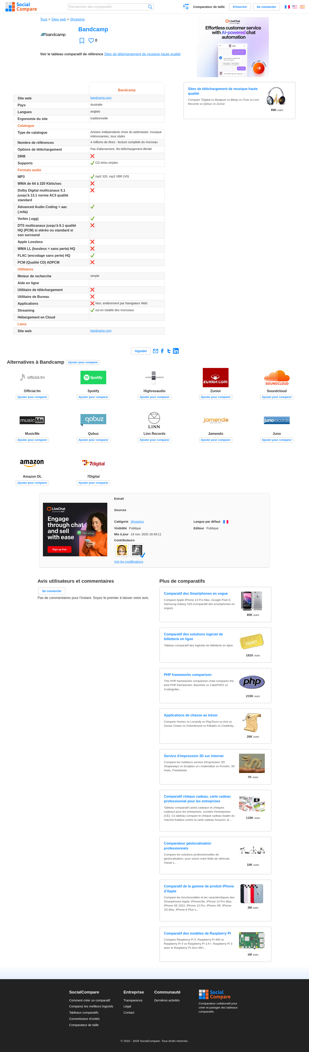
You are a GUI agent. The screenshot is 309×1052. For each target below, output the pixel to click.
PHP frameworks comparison (188, 675)
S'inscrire (240, 7)
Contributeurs (124, 540)
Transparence (133, 1000)
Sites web (58, 19)
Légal (127, 1006)
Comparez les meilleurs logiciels (91, 1006)
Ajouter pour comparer (83, 362)
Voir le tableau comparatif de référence (71, 54)
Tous (43, 19)
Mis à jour (121, 534)
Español (302, 7)
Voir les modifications (128, 561)
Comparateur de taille (209, 7)
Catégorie (121, 521)
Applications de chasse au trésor (191, 715)
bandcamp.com (100, 97)
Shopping (77, 19)
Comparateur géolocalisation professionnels (187, 846)
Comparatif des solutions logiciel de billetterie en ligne (193, 636)
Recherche (150, 7)
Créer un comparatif (186, 7)
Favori (82, 41)
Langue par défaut (207, 521)
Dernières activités (167, 1000)
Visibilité (120, 528)
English (294, 7)
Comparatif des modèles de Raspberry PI (197, 933)
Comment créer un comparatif (89, 1000)
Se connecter (266, 7)
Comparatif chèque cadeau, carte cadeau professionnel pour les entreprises (197, 799)
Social (219, 994)
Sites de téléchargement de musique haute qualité (142, 54)
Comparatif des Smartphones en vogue (196, 593)
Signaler (141, 351)
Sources (120, 510)
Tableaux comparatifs (83, 1012)
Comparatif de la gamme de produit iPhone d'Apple (199, 888)
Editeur (199, 528)
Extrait (119, 498)
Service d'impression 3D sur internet (194, 756)
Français (287, 7)
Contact (129, 1012)
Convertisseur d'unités (84, 1018)
